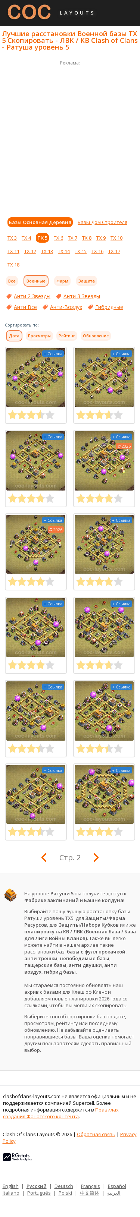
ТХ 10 (116, 237)
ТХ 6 (58, 237)
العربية (114, 1192)
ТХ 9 (101, 237)
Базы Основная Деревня (40, 222)
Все (12, 281)
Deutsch (64, 1186)
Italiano (11, 1192)
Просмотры (39, 335)
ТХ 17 (114, 251)
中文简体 (89, 1192)
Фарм (62, 281)
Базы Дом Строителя (102, 222)
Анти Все (25, 306)
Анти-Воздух (66, 306)
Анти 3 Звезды (81, 296)
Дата (14, 335)
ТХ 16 (97, 251)
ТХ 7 (72, 237)
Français (90, 1186)
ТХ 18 (13, 264)
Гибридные (109, 306)
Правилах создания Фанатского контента (61, 1113)
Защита (86, 281)
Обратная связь (96, 1134)
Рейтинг (67, 335)
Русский (37, 1186)
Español (117, 1186)
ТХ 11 (13, 251)
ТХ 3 (12, 237)
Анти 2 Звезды (32, 296)
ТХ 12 (30, 251)
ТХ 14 (64, 251)
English (11, 1186)
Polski (65, 1192)
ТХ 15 (81, 251)
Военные (36, 281)
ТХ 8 (86, 237)
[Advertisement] (70, 137)
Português (39, 1192)
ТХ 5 (42, 237)
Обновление (96, 335)
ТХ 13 (47, 251)
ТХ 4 (26, 237)
